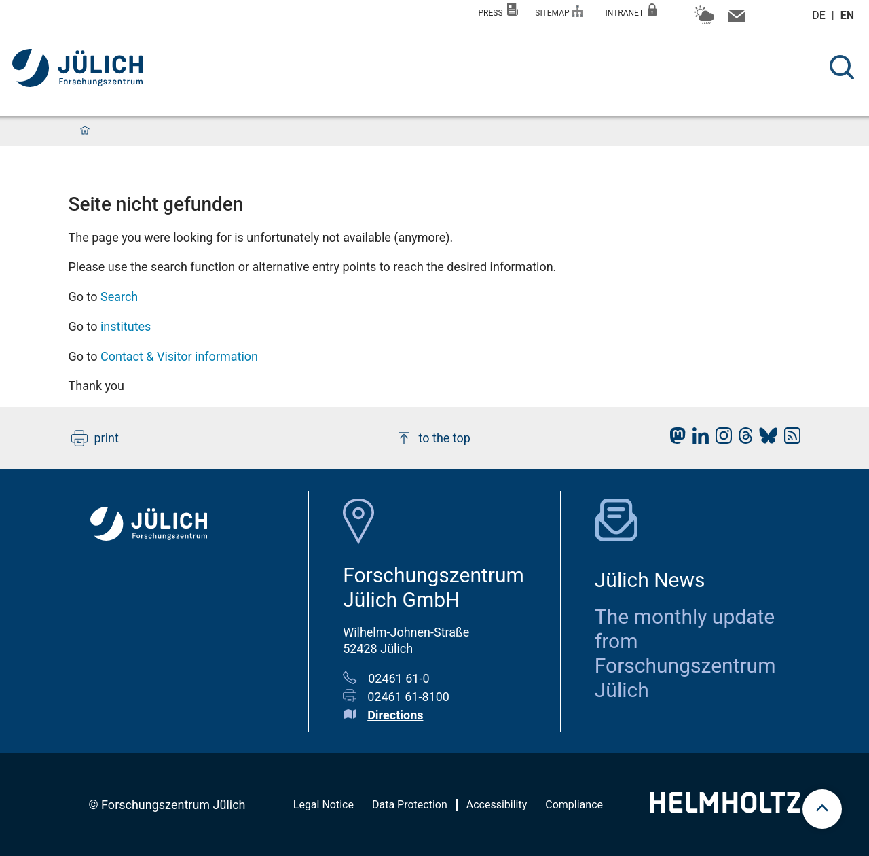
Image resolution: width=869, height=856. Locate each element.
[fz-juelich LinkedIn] (697, 439)
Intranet (631, 10)
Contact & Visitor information (179, 356)
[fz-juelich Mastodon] (674, 439)
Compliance (574, 804)
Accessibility (497, 804)
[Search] (842, 67)
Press (499, 10)
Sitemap (559, 11)
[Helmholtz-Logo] (725, 808)
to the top (433, 438)
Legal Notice (323, 804)
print (95, 438)
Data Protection (409, 804)
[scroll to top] (822, 809)
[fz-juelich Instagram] (720, 439)
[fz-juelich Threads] (742, 439)
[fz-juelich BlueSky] (764, 439)
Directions (395, 715)
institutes (125, 326)
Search (119, 296)
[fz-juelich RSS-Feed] (788, 439)
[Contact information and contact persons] (734, 19)
